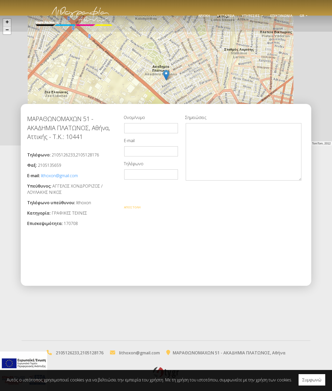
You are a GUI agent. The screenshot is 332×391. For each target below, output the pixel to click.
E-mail (129, 140)
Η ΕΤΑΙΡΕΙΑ (225, 16)
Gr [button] (302, 16)
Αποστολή (132, 207)
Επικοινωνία (281, 16)
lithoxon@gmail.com (59, 175)
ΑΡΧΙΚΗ (204, 16)
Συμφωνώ (311, 380)
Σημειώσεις (195, 117)
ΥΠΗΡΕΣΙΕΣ (251, 16)
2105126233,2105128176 (79, 353)
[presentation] (163, 194)
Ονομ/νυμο (134, 117)
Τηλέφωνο (133, 164)
